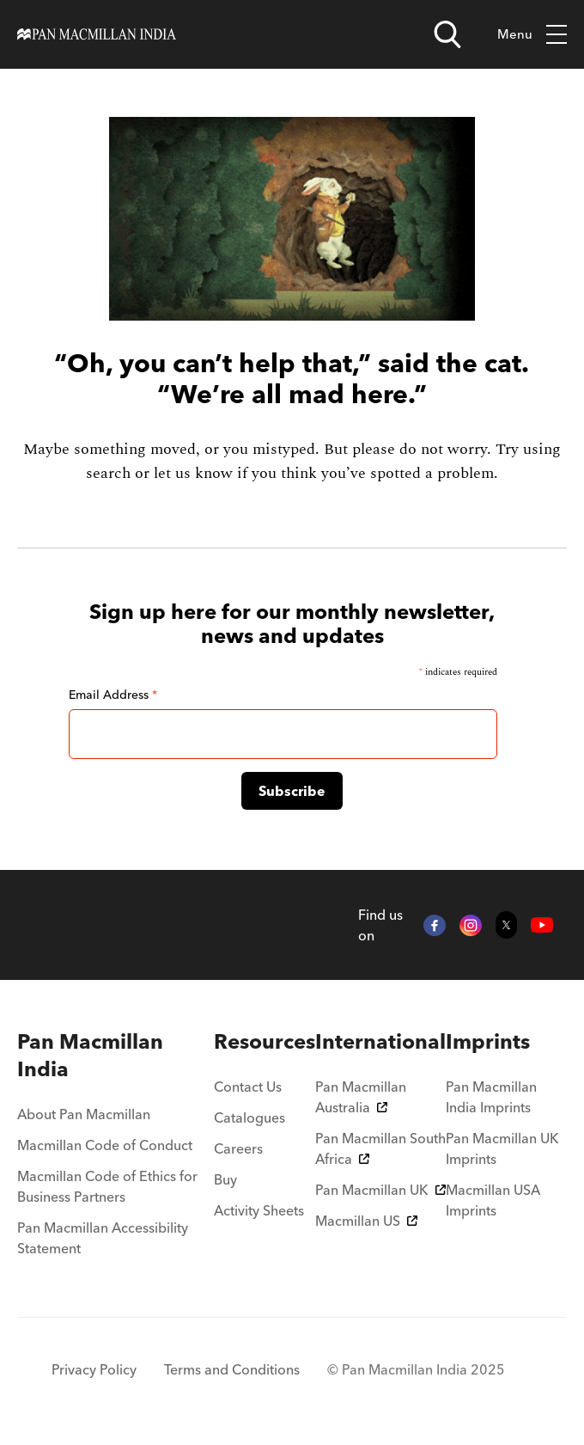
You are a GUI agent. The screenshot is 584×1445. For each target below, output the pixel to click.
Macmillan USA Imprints (493, 1200)
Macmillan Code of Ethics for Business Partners (107, 1186)
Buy (225, 1179)
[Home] (96, 34)
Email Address (113, 694)
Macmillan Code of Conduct (104, 1145)
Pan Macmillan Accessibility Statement (102, 1238)
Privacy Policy (94, 1369)
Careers (238, 1148)
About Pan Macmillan (83, 1114)
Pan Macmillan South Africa (380, 1148)
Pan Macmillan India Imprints (491, 1097)
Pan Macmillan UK (380, 1189)
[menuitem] (115, 1055)
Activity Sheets (259, 1210)
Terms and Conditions (232, 1369)
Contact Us (248, 1086)
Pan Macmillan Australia (360, 1097)
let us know (193, 473)
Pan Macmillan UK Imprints (502, 1148)
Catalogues (249, 1117)
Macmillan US (366, 1220)
